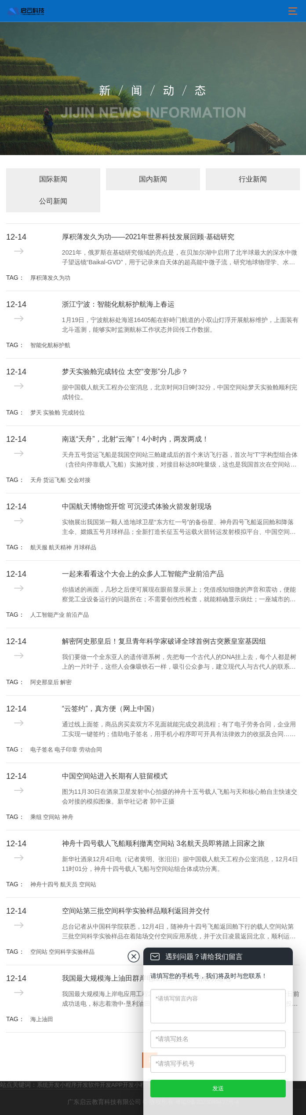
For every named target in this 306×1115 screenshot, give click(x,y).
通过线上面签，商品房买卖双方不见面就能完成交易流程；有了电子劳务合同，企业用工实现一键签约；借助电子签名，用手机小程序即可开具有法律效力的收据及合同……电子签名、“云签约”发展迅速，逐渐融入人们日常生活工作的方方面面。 (179, 730)
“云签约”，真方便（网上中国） (110, 708)
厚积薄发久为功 (50, 277)
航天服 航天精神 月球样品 (63, 547)
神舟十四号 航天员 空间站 (63, 884)
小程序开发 (74, 1085)
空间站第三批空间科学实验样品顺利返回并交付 (136, 911)
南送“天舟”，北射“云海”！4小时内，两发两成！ (135, 439)
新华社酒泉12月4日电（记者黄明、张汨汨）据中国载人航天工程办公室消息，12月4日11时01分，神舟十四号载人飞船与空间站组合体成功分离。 (180, 864)
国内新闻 (153, 179)
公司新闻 (53, 201)
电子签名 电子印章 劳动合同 (66, 749)
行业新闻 (253, 179)
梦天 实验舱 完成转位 (57, 412)
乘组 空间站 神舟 (51, 817)
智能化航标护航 (50, 345)
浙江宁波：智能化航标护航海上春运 (118, 304)
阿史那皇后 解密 (51, 682)
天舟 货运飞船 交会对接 (60, 480)
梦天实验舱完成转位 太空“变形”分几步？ (125, 371)
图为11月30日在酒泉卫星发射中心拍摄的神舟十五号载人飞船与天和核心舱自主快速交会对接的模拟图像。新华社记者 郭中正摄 (179, 796)
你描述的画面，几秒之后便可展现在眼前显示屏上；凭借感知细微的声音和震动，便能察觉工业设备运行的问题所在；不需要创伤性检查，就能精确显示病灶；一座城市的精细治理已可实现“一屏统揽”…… (179, 595)
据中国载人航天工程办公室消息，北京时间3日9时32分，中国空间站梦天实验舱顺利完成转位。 (179, 392)
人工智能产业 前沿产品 (59, 614)
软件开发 (99, 1085)
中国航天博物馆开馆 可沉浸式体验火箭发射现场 (136, 506)
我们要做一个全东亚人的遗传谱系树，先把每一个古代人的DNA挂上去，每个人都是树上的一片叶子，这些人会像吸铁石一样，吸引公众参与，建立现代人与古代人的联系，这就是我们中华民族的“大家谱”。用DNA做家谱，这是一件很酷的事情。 (179, 662)
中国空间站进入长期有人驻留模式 (115, 776)
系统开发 (48, 1085)
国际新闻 (53, 179)
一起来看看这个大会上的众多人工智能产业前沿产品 (143, 574)
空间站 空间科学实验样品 (62, 951)
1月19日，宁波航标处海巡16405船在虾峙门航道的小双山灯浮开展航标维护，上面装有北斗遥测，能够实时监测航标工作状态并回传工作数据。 (180, 324)
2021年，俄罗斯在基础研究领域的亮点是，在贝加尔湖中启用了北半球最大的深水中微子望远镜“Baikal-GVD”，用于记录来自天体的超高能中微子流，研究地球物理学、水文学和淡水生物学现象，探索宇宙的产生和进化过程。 (179, 258)
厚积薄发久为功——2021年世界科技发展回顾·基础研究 (148, 237)
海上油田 (41, 1019)
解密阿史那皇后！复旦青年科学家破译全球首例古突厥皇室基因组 (164, 641)
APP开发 (122, 1085)
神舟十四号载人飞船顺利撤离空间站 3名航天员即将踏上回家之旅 (163, 843)
